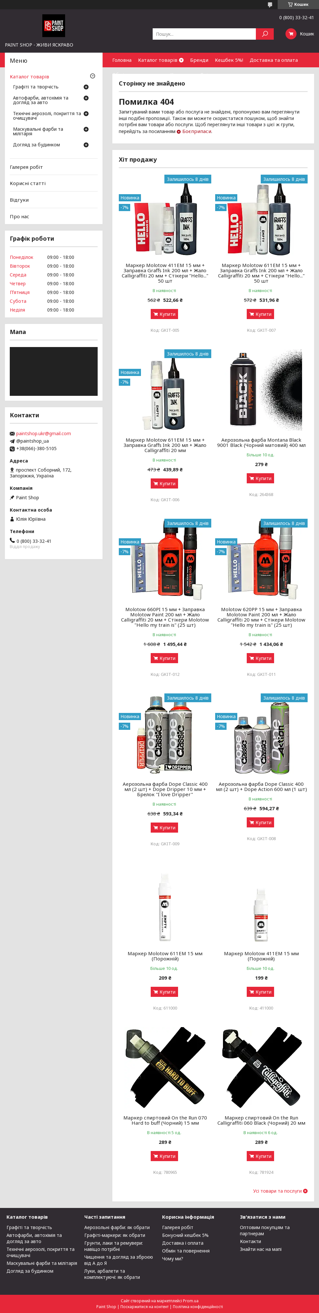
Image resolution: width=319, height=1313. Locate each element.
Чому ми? (172, 1258)
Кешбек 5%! (229, 60)
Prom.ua (191, 1301)
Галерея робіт (26, 167)
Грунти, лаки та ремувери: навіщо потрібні (113, 1246)
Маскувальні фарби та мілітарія (38, 132)
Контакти (182, 74)
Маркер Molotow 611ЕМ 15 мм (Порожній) (165, 956)
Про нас (19, 216)
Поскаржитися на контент (144, 1306)
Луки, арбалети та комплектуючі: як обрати (112, 1274)
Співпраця (212, 74)
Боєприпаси (196, 131)
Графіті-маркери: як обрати (114, 1235)
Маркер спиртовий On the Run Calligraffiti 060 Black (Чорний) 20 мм (261, 1120)
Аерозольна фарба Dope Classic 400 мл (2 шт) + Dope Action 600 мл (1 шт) (261, 786)
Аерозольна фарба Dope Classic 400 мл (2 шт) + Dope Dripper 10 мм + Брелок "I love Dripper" (165, 789)
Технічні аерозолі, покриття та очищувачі (47, 116)
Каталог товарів (157, 60)
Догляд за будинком (36, 145)
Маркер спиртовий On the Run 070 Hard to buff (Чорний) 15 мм (165, 1120)
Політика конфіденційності (198, 1306)
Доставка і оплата (182, 1243)
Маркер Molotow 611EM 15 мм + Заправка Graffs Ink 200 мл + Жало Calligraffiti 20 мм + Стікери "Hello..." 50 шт (261, 272)
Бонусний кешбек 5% (185, 1235)
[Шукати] (265, 34)
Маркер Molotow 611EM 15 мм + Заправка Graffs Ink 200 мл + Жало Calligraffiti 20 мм (165, 445)
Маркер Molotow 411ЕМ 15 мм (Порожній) (261, 956)
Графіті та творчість (36, 87)
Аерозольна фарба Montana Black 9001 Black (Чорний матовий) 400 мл (261, 442)
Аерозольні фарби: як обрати (117, 1227)
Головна (122, 60)
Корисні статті (28, 183)
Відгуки (19, 199)
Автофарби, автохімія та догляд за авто (40, 100)
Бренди (199, 60)
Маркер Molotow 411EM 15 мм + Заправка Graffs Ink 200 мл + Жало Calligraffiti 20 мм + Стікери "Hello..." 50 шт (165, 272)
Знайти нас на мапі (261, 1249)
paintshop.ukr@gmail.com (43, 433)
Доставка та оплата (274, 60)
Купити (167, 314)
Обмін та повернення (138, 74)
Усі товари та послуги (277, 1191)
